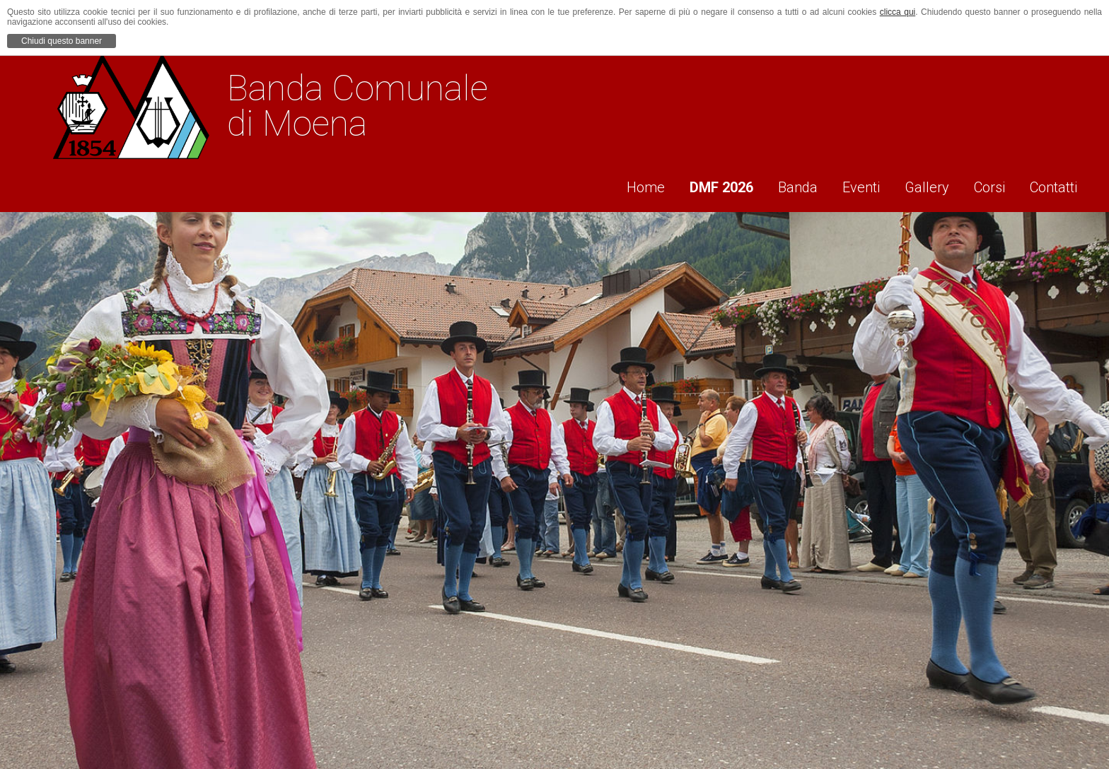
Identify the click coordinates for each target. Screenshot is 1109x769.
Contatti (1056, 184)
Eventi (849, 184)
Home (619, 184)
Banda (781, 184)
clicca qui (898, 12)
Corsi (987, 184)
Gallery (920, 184)
